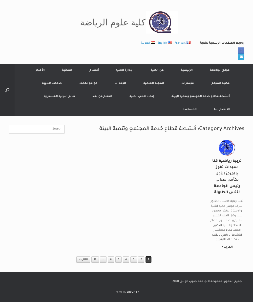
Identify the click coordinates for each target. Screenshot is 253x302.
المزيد (227, 247)
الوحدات (120, 83)
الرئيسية (187, 70)
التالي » (83, 259)
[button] (7, 90)
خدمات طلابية (52, 83)
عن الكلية (157, 70)
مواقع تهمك (88, 83)
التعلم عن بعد (102, 96)
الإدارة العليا (124, 70)
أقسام (94, 70)
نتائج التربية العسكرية (59, 96)
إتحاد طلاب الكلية (141, 96)
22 (95, 259)
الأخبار (40, 70)
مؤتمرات (187, 83)
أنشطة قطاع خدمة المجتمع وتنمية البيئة (200, 96)
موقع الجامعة (220, 70)
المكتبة (67, 70)
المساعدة (190, 109)
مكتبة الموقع (220, 83)
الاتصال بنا (222, 109)
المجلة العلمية (153, 83)
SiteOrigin (133, 292)
